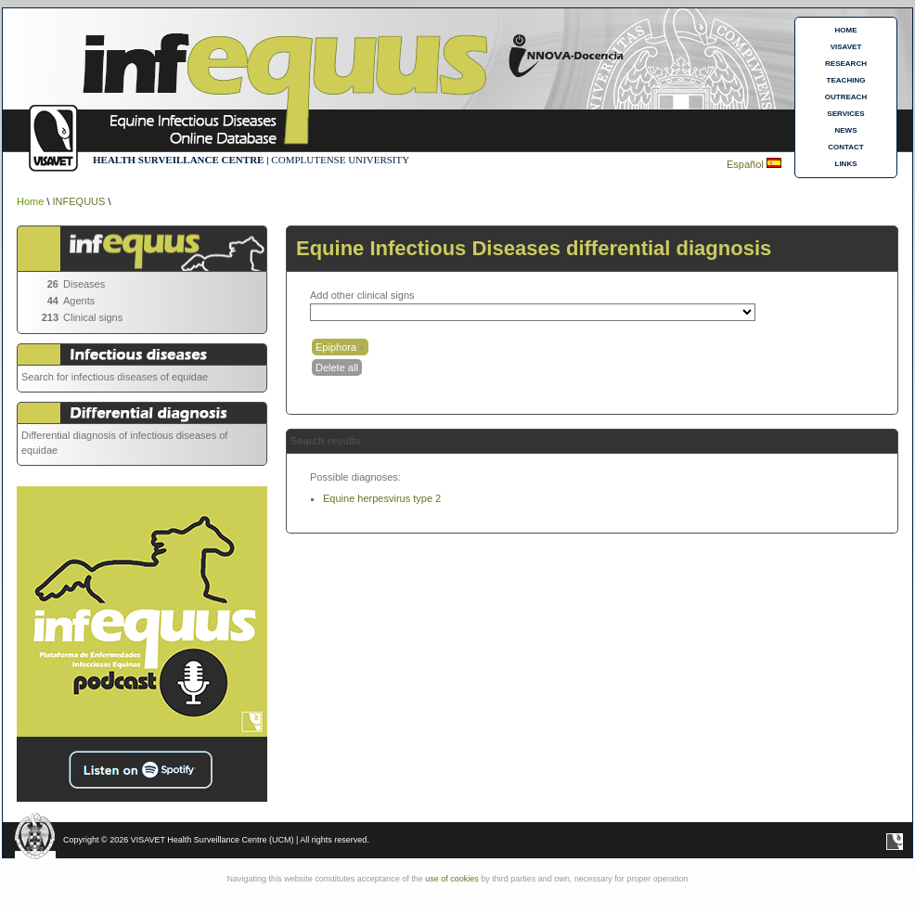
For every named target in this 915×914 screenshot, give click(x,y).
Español (747, 164)
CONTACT (846, 147)
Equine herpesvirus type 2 (382, 498)
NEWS (846, 130)
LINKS (846, 164)
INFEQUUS (79, 201)
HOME (846, 30)
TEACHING (846, 80)
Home (30, 201)
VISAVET (846, 47)
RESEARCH (846, 63)
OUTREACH (846, 97)
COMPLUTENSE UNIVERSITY (340, 159)
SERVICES (845, 113)
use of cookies (452, 878)
